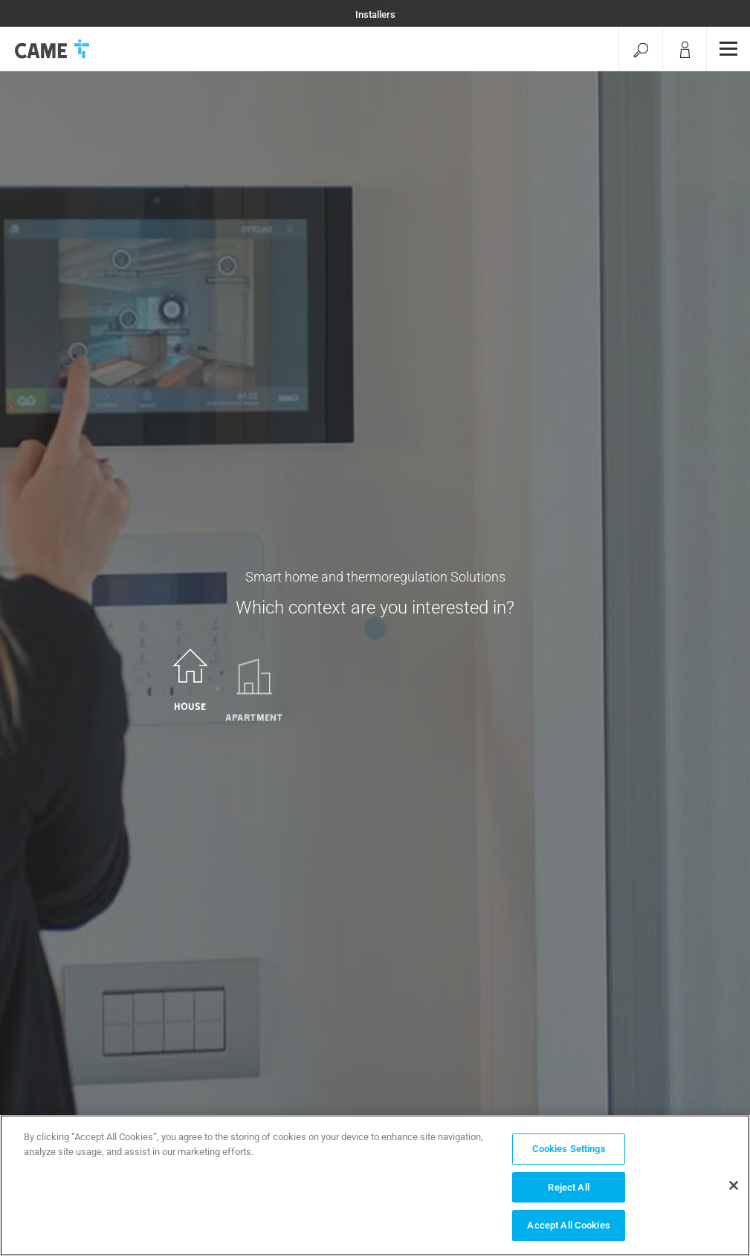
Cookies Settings (569, 1148)
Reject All (568, 1187)
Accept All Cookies (568, 1225)
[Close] (733, 1185)
